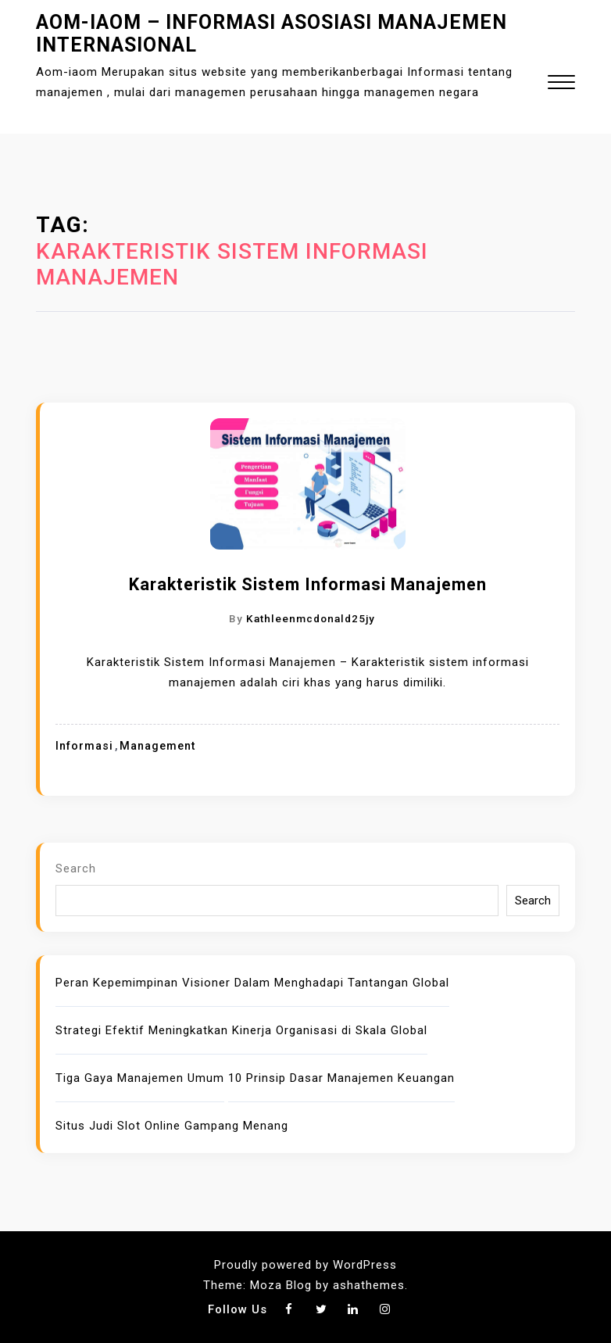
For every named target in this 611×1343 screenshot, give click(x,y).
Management (157, 746)
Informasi (84, 746)
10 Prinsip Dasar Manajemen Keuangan (341, 1078)
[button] (561, 84)
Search (75, 868)
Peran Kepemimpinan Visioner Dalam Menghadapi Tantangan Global (252, 983)
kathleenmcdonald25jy (310, 618)
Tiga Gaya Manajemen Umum (139, 1078)
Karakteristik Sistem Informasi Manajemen (308, 584)
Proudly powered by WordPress (305, 1265)
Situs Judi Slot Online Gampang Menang (171, 1126)
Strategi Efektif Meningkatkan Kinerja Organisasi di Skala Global (241, 1030)
